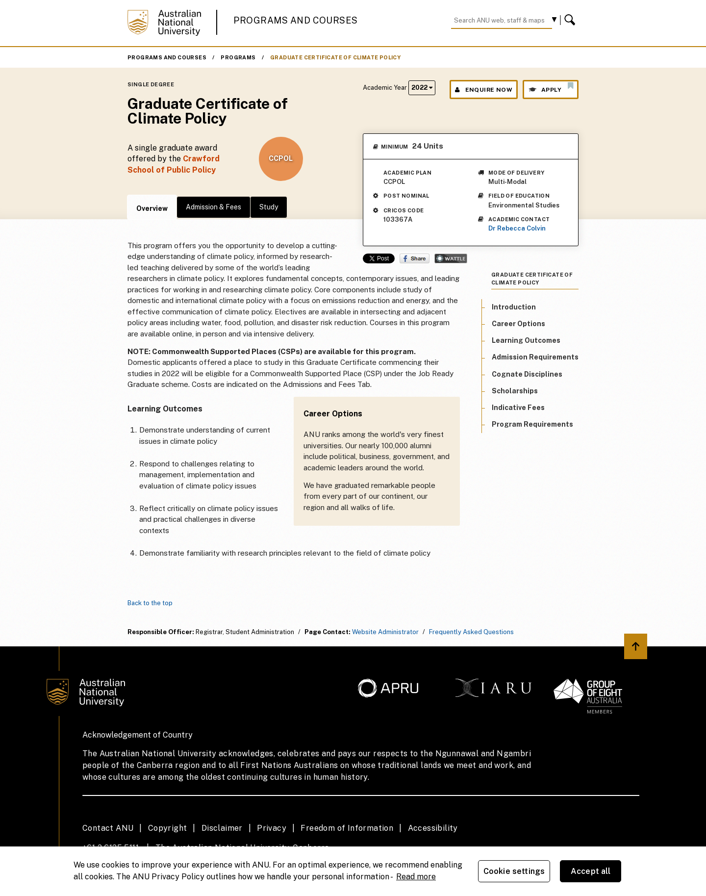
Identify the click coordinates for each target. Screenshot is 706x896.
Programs (238, 57)
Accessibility (433, 828)
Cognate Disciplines (527, 374)
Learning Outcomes (526, 340)
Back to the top (150, 603)
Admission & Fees (213, 207)
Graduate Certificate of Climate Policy (335, 57)
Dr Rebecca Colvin (517, 228)
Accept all (591, 871)
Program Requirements (532, 424)
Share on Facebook (414, 258)
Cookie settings (514, 871)
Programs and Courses (295, 20)
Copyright (167, 828)
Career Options (518, 324)
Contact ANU (107, 828)
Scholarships (515, 391)
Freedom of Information (347, 828)
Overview (152, 208)
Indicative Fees (518, 407)
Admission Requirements (535, 357)
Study (268, 207)
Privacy (271, 828)
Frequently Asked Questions (471, 632)
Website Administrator (385, 632)
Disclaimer (222, 828)
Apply (550, 87)
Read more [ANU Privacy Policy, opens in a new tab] (416, 876)
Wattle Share (450, 258)
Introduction (514, 307)
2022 (421, 87)
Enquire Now (483, 89)
